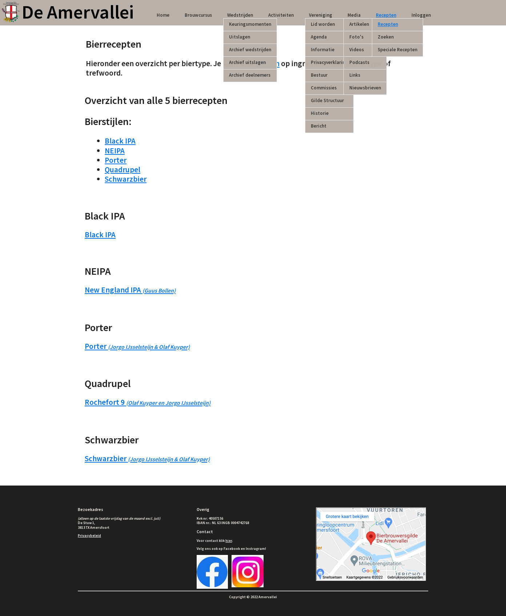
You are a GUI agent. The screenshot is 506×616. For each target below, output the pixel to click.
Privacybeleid (89, 535)
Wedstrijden (240, 15)
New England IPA (130, 290)
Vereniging (320, 15)
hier (228, 540)
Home (163, 15)
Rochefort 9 (147, 402)
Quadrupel (122, 169)
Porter (115, 160)
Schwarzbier (125, 179)
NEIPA (115, 151)
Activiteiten (281, 15)
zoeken (267, 63)
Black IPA (120, 141)
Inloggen (421, 15)
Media (354, 15)
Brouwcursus (198, 15)
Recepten (386, 15)
